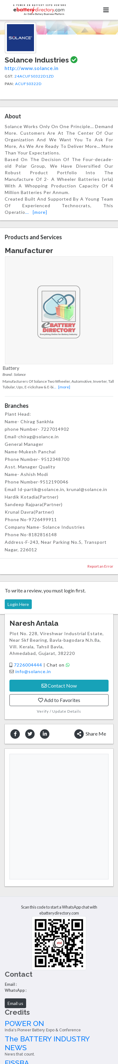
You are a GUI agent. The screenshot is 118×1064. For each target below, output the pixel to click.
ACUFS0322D (28, 83)
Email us (15, 1003)
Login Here (18, 604)
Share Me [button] (90, 734)
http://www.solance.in (32, 68)
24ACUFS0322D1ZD (34, 76)
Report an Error (100, 566)
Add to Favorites (59, 700)
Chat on (58, 664)
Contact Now (59, 686)
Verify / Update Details (59, 711)
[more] (40, 212)
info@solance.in (33, 671)
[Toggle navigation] (106, 10)
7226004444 (28, 664)
